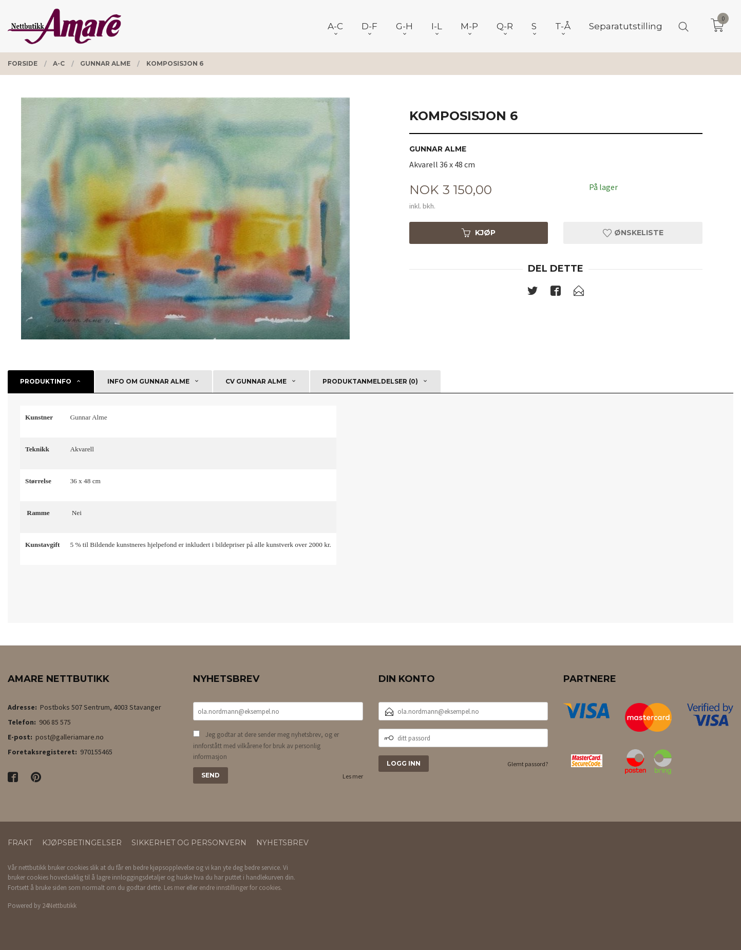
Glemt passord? (527, 764)
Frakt (20, 842)
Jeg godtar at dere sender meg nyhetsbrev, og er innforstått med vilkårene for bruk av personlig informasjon (266, 745)
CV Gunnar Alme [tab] (256, 381)
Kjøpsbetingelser (82, 842)
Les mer (353, 776)
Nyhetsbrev (282, 842)
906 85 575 (55, 722)
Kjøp (479, 232)
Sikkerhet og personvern (188, 842)
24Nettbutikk (59, 905)
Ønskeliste (633, 232)
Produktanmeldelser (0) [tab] (370, 381)
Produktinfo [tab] (45, 381)
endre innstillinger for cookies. (240, 887)
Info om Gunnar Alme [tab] (148, 381)
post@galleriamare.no (69, 737)
